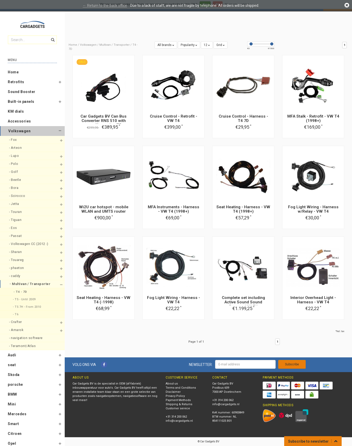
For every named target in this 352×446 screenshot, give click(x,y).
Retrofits (16, 82)
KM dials (16, 111)
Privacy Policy (175, 396)
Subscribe (292, 364)
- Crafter (16, 322)
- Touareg (17, 260)
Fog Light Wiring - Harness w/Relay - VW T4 (313, 209)
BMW (12, 394)
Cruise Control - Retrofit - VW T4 (173, 118)
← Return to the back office (105, 5)
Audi (12, 355)
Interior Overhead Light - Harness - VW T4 (313, 299)
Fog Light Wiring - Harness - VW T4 (173, 299)
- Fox (13, 140)
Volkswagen (19, 131)
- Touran (16, 212)
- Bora (14, 188)
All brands (165, 45)
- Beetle (15, 180)
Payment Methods (178, 400)
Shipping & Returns (179, 404)
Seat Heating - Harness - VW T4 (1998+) (243, 209)
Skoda (14, 375)
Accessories (19, 121)
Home (13, 72)
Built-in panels (21, 101)
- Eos (13, 228)
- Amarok (16, 330)
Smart (13, 424)
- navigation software (26, 338)
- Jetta (14, 204)
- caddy (15, 276)
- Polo (14, 164)
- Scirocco (17, 196)
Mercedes (17, 414)
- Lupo (14, 156)
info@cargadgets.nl (179, 420)
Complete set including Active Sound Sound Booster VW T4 (243, 302)
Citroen (15, 434)
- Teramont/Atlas (23, 346)
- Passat (16, 236)
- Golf (14, 172)
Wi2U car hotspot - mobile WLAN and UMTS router (103, 209)
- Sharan (16, 252)
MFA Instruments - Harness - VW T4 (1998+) (173, 209)
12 (207, 45)
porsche (15, 384)
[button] (60, 83)
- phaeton (17, 268)
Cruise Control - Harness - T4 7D (243, 118)
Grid (220, 45)
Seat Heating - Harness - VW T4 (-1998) (103, 299)
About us (172, 383)
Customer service (178, 408)
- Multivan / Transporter (31, 284)
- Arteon (16, 148)
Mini (12, 404)
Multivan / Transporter (114, 45)
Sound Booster (21, 92)
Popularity (189, 45)
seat (12, 365)
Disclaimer (173, 392)
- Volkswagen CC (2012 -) (29, 244)
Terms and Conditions (181, 387)
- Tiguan (16, 220)
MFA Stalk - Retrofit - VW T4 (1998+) (313, 118)
